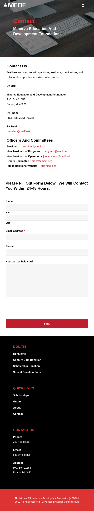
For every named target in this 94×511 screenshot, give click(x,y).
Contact (18, 413)
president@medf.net (18, 131)
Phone (10, 246)
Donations (19, 353)
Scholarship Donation (26, 366)
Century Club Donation (27, 360)
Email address (15, 231)
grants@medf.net (42, 161)
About (17, 407)
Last (8, 223)
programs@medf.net (55, 151)
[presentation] (30, 307)
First (8, 212)
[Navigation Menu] (89, 5)
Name (9, 201)
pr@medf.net (48, 166)
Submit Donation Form (27, 372)
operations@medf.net (57, 156)
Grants (17, 401)
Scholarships (21, 395)
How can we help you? (19, 261)
